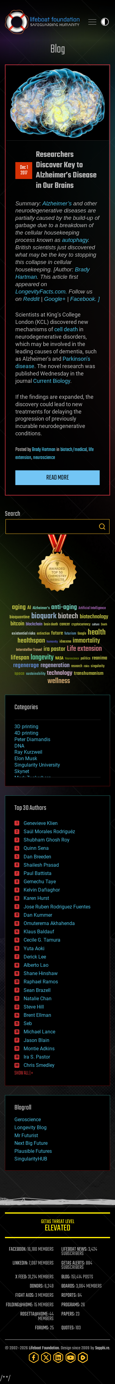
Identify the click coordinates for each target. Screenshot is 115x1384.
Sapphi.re (102, 1348)
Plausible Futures (33, 1151)
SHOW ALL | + (23, 1073)
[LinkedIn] (58, 1357)
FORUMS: (42, 1328)
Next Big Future (31, 1143)
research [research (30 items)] (76, 666)
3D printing (26, 726)
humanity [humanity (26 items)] (52, 642)
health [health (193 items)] (97, 632)
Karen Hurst (36, 898)
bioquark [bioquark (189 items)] (43, 616)
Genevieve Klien (41, 823)
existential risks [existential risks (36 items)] (23, 634)
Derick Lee (35, 957)
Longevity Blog (30, 1127)
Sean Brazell (37, 990)
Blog (57, 49)
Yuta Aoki (34, 948)
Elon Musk (25, 758)
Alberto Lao (36, 965)
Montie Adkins (39, 1049)
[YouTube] (70, 1357)
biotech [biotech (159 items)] (68, 616)
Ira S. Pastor (37, 1057)
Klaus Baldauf (39, 932)
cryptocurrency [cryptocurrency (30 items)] (80, 625)
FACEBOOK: (17, 1250)
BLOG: (65, 1277)
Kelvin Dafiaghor (42, 890)
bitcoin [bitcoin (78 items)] (17, 624)
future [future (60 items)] (57, 633)
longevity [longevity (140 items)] (42, 658)
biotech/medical (73, 450)
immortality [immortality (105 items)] (86, 640)
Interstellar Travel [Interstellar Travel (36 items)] (29, 650)
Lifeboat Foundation (44, 1348)
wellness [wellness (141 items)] (59, 681)
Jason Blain (36, 1040)
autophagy (75, 240)
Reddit (31, 299)
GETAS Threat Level (57, 1226)
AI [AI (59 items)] (29, 608)
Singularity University (37, 765)
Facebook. (83, 299)
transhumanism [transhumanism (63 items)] (88, 673)
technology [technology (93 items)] (59, 673)
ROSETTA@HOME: (34, 1314)
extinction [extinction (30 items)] (43, 634)
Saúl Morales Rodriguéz (49, 831)
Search (102, 526)
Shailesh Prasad (41, 865)
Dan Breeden (37, 857)
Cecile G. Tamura (42, 940)
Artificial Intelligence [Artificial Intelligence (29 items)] (92, 608)
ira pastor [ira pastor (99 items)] (54, 649)
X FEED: (21, 1277)
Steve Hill (34, 1007)
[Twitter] (46, 1357)
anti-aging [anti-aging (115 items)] (64, 607)
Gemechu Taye (40, 881)
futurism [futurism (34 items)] (70, 634)
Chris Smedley (39, 1065)
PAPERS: (68, 1314)
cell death (66, 329)
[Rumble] (83, 1357)
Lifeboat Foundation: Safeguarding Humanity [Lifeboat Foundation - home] (42, 22)
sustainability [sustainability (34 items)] (35, 674)
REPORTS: (69, 1296)
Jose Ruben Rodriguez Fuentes (57, 907)
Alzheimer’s (56, 203)
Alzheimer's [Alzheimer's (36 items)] (41, 608)
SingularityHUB (30, 1159)
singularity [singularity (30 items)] (98, 666)
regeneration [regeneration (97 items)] (55, 665)
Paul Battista (38, 873)
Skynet (21, 771)
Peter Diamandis (32, 739)
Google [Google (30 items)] (82, 634)
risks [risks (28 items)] (86, 666)
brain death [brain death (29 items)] (51, 625)
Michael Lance (39, 1032)
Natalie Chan (38, 998)
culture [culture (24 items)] (95, 624)
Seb (28, 1023)
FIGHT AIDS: (24, 1296)
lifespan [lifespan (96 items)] (20, 657)
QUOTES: (68, 1328)
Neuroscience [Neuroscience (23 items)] (72, 659)
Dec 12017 (24, 170)
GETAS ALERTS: (73, 1263)
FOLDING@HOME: (19, 1305)
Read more (57, 477)
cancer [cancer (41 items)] (64, 624)
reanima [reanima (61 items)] (99, 658)
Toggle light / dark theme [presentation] (105, 22)
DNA (19, 746)
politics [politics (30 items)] (85, 659)
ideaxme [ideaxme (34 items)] (65, 642)
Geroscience (27, 1119)
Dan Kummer (38, 915)
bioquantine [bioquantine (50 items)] (20, 617)
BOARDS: (68, 1286)
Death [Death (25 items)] (104, 624)
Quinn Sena (36, 848)
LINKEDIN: (20, 1263)
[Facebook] (34, 1357)
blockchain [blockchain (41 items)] (34, 624)
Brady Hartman (44, 450)
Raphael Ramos (41, 982)
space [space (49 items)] (19, 673)
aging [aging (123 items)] (19, 607)
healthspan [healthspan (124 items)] (31, 641)
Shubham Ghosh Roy (47, 840)
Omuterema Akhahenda (49, 923)
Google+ (55, 299)
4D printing (26, 733)
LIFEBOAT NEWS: (74, 1250)
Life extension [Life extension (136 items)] (84, 649)
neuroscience (44, 458)
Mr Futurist (26, 1135)
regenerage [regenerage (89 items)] (26, 665)
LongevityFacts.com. (41, 291)
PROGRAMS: (70, 1305)
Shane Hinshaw (41, 973)
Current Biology (51, 381)
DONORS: (37, 1286)
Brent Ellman (37, 1015)
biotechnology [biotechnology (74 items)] (94, 617)
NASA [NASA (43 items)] (59, 658)
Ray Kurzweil (28, 752)
